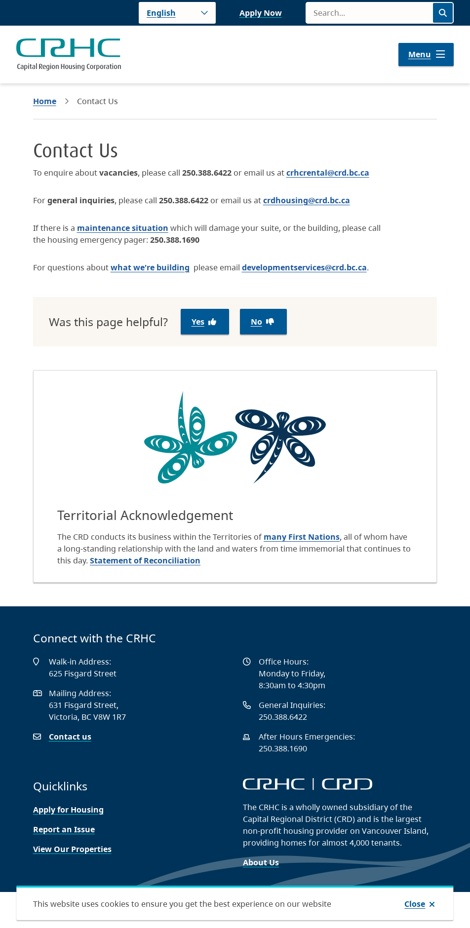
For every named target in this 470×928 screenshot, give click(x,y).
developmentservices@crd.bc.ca (304, 267)
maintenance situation (122, 228)
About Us (261, 862)
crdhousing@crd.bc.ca (306, 200)
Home (44, 101)
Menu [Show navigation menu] (419, 54)
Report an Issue (64, 829)
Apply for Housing (68, 809)
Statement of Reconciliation (145, 560)
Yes (198, 321)
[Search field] (369, 13)
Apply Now (260, 12)
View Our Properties (72, 849)
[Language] (177, 13)
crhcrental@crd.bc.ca (327, 172)
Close (414, 903)
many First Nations (302, 536)
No (256, 321)
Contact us (70, 736)
